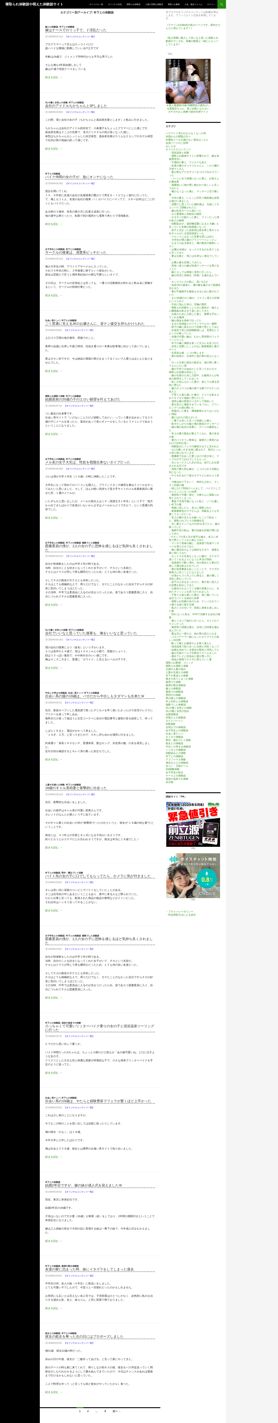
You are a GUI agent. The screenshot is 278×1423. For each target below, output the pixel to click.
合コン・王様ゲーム (177, 765)
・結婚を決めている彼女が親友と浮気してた (194, 649)
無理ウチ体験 (173, 682)
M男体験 (170, 724)
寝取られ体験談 (133, 4)
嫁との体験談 (51, 27)
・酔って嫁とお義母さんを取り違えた (190, 643)
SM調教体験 (173, 769)
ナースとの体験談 (176, 775)
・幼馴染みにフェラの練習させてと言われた (194, 446)
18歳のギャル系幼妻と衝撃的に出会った (76, 788)
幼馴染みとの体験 (176, 753)
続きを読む (53, 77)
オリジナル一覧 (96, 4)
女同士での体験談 (176, 727)
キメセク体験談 (174, 736)
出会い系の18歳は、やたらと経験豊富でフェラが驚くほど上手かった (98, 1101)
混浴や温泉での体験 (71, 1023)
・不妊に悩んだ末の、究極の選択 (188, 304)
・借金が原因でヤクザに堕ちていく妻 (190, 659)
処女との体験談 (52, 1333)
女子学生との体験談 (55, 249)
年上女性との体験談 (177, 701)
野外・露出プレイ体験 (72, 873)
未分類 (169, 782)
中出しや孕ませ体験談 (56, 693)
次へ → (117, 1411)
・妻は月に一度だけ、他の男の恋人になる (193, 633)
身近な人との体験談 (177, 762)
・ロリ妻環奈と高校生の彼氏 (185, 214)
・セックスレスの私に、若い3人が (188, 281)
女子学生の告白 (174, 772)
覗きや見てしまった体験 (179, 678)
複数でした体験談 (90, 543)
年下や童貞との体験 (177, 675)
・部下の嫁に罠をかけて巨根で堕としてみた (194, 326)
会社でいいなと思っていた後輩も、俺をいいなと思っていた (91, 633)
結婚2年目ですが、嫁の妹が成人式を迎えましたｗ (83, 1185)
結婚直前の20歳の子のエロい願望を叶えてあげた (83, 399)
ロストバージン (174, 720)
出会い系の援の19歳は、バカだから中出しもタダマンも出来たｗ (94, 696)
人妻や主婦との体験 (55, 785)
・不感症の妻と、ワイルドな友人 (188, 162)
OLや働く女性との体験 (56, 102)
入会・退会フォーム (193, 4)
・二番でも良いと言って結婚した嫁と (190, 420)
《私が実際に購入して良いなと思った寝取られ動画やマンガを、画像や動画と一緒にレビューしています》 (192, 41)
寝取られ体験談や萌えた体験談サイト (34, 4)
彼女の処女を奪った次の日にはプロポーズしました (84, 1336)
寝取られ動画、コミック (179, 662)
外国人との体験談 (176, 717)
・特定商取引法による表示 (181, 914)
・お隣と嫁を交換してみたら (185, 262)
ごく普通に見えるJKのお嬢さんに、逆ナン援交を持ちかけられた (95, 323)
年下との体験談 (66, 27)
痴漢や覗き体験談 (70, 1266)
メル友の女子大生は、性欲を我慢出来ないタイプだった (87, 462)
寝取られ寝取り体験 (55, 396)
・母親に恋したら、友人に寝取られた (190, 507)
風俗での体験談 (174, 691)
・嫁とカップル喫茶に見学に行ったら (190, 272)
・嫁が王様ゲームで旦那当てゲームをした (193, 653)
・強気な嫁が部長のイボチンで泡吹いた (191, 401)
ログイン (211, 4)
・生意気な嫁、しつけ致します (186, 352)
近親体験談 (172, 714)
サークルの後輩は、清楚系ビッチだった (76, 252)
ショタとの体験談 (176, 749)
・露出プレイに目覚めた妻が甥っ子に (190, 656)
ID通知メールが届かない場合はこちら (187, 139)
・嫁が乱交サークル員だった (185, 210)
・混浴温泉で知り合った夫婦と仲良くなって (194, 646)
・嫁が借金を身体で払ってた (185, 320)
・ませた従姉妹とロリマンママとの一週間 (193, 323)
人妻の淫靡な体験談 (154, 4)
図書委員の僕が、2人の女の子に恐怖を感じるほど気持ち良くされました (99, 548)
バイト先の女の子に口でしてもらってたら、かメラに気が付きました (98, 876)
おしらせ (171, 146)
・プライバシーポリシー (179, 911)
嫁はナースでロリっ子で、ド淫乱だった (76, 30)
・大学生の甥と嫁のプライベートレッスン (193, 239)
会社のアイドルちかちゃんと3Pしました (76, 106)
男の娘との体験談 (176, 698)
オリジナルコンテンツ (178, 149)
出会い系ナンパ (52, 320)
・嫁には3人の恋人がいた (183, 417)
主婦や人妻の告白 (176, 669)
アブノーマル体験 (176, 759)
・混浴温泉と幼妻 (179, 152)
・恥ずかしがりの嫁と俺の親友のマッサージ (194, 423)
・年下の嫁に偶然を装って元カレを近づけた (194, 343)
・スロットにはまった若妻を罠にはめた (191, 236)
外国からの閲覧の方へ (178, 136)
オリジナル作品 (115, 4)
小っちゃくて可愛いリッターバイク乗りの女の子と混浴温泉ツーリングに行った (99, 1028)
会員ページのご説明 (177, 142)
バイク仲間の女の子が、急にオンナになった (79, 177)
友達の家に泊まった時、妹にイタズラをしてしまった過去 (89, 1269)
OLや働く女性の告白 (177, 711)
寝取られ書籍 (174, 4)
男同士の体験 (173, 694)
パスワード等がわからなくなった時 (186, 133)
